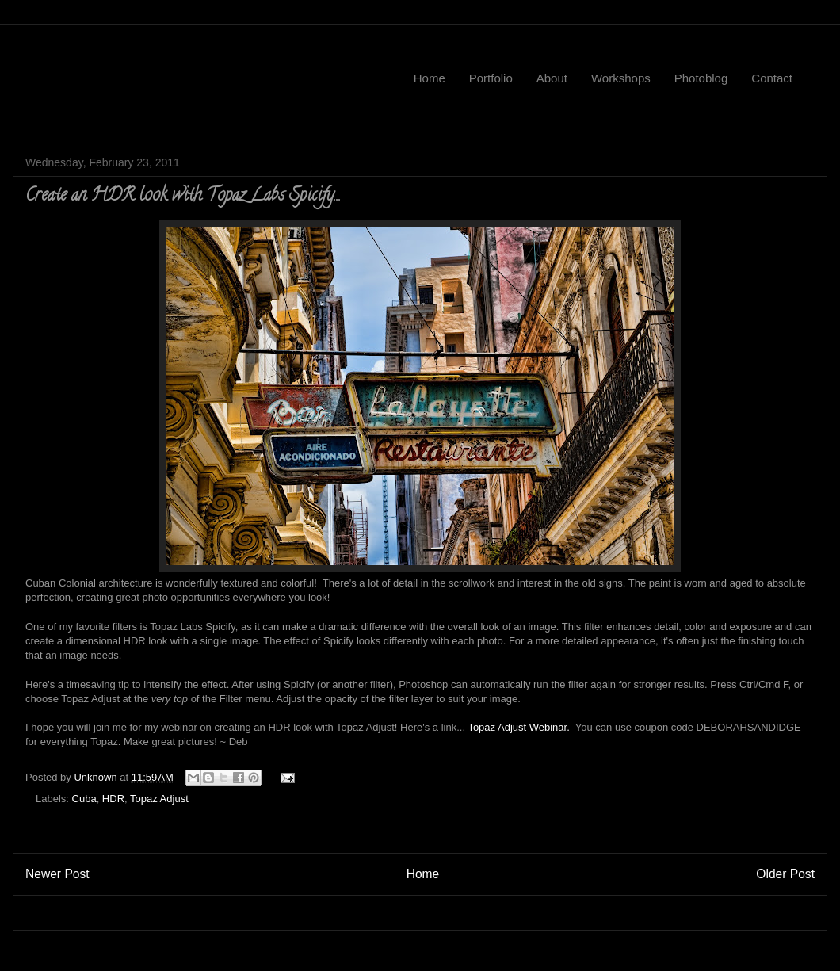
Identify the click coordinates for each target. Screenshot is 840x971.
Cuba (84, 799)
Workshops (621, 78)
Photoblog (701, 78)
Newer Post (57, 874)
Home (429, 78)
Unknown (97, 777)
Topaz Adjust (159, 799)
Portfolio (491, 78)
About (551, 78)
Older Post (785, 874)
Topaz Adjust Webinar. (518, 727)
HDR (113, 799)
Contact (771, 78)
